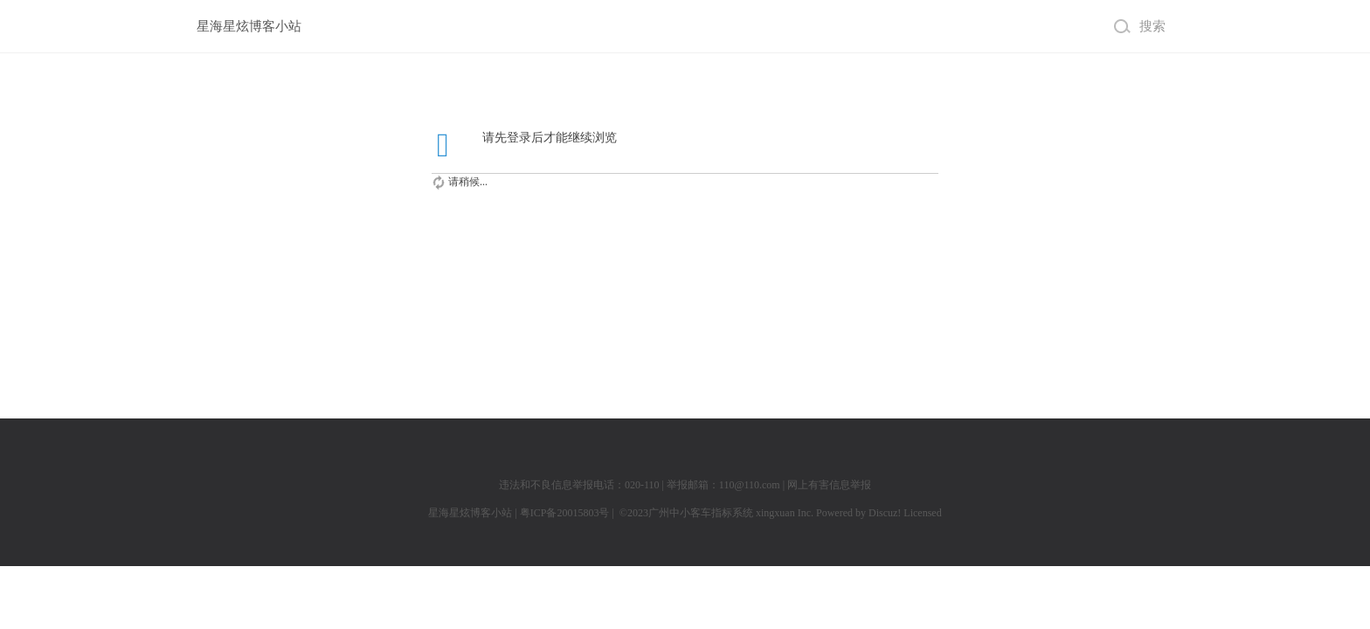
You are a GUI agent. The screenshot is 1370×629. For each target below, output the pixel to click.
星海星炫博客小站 (249, 25)
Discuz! (884, 513)
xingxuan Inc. (786, 513)
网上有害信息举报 (829, 485)
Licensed (922, 513)
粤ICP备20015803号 (565, 513)
